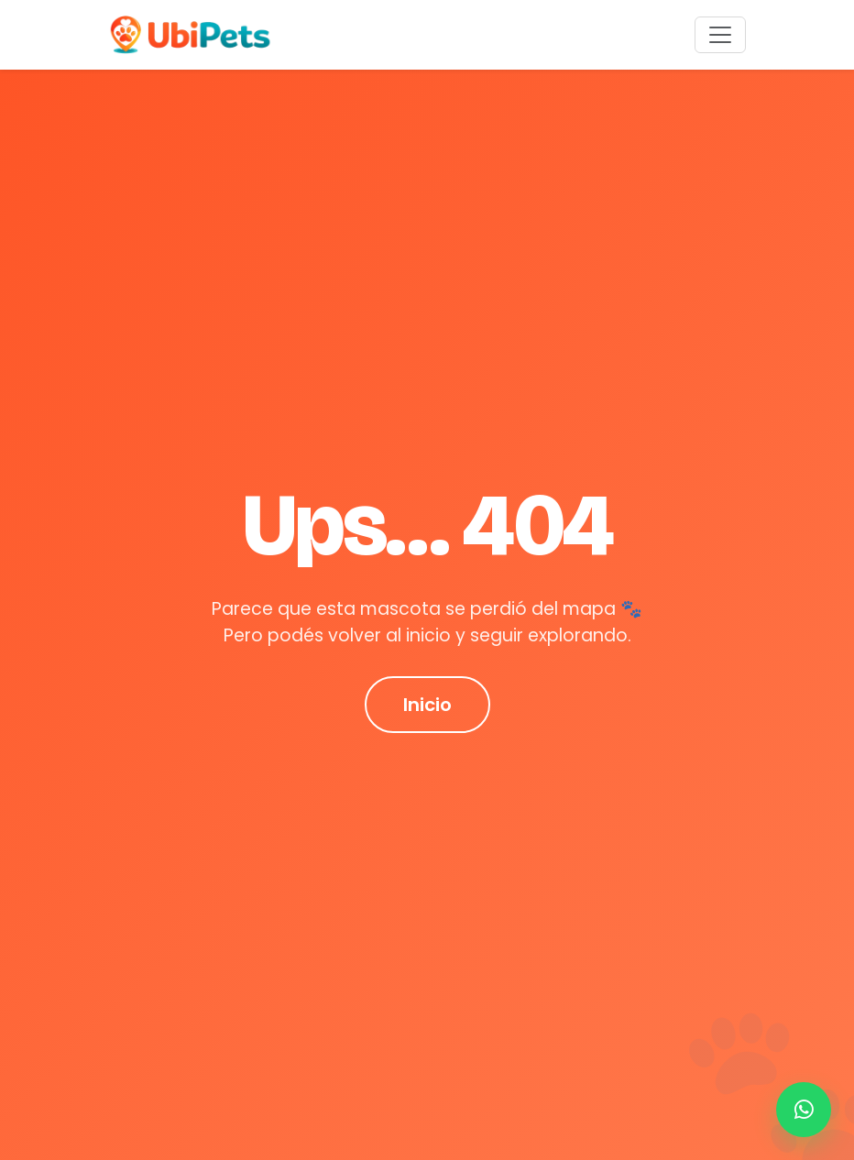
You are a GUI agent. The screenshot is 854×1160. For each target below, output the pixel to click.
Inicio (427, 704)
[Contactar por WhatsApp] (803, 1109)
